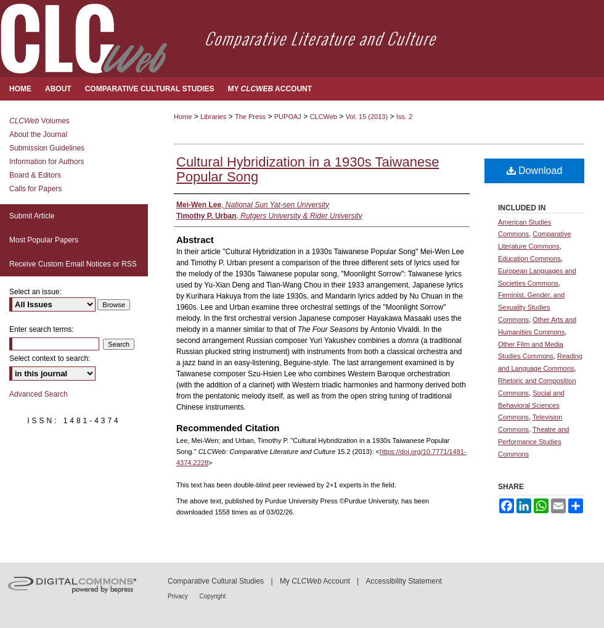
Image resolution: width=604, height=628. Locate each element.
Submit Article (31, 216)
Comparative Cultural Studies (216, 581)
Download (535, 170)
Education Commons (529, 258)
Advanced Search (38, 394)
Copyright (213, 596)
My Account (315, 581)
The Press (250, 116)
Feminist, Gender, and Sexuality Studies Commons (531, 307)
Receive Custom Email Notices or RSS (73, 264)
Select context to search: (49, 358)
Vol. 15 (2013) (367, 116)
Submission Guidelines (46, 148)
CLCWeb (323, 116)
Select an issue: (35, 291)
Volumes (39, 121)
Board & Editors (35, 175)
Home (183, 116)
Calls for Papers (35, 188)
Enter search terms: (41, 329)
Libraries (213, 116)
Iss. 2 (404, 116)
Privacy (179, 596)
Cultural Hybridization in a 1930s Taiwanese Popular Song (307, 169)
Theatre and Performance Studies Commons (533, 442)
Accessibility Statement (404, 581)
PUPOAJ (287, 116)
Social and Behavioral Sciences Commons (531, 405)
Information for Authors (46, 161)
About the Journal (38, 134)
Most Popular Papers (43, 240)
